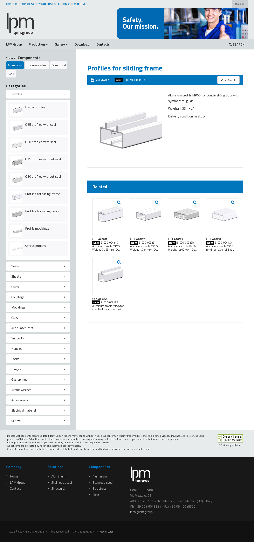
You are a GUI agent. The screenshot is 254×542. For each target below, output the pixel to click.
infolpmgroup (141, 511)
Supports (17, 338)
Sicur (11, 73)
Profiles (16, 94)
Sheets (16, 276)
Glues (15, 286)
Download (82, 44)
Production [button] (38, 44)
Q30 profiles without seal (43, 176)
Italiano (240, 4)
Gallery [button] (61, 44)
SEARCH (237, 44)
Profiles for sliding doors (42, 211)
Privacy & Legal (105, 531)
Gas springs (19, 379)
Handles (16, 348)
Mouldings (18, 307)
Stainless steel (37, 65)
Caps (14, 317)
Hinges (16, 369)
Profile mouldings (37, 228)
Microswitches (21, 389)
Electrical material (23, 410)
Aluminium (15, 65)
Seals (15, 266)
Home (12, 476)
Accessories (19, 400)
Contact (13, 488)
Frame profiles (35, 107)
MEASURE (228, 80)
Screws (16, 420)
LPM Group (14, 44)
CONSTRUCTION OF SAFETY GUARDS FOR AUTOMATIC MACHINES (46, 4)
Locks (15, 358)
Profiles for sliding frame (42, 193)
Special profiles (35, 245)
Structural (59, 65)
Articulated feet (22, 327)
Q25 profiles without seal (43, 159)
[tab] (38, 94)
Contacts (103, 44)
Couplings (18, 296)
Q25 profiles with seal (40, 124)
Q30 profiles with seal (40, 141)
